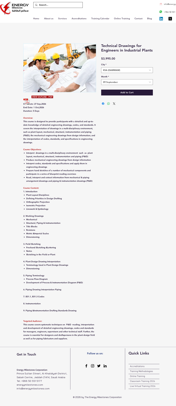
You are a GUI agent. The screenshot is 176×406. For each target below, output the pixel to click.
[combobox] (127, 70)
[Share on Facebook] (103, 103)
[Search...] (57, 5)
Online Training (137, 376)
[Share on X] (114, 103)
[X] (170, 18)
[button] (62, 18)
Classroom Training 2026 (142, 381)
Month (105, 76)
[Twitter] (99, 366)
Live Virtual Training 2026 (142, 386)
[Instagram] (92, 366)
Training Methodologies (141, 371)
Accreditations (137, 366)
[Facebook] (86, 366)
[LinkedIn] (161, 18)
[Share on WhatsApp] (108, 103)
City (103, 64)
